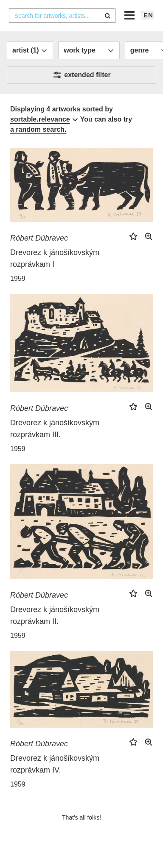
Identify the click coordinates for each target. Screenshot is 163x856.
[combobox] (62, 15)
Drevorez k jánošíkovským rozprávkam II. (54, 615)
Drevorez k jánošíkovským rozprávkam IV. (54, 764)
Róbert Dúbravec (39, 238)
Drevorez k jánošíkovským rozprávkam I (54, 258)
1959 (17, 278)
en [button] (148, 15)
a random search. (38, 129)
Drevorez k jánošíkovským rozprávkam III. (54, 428)
